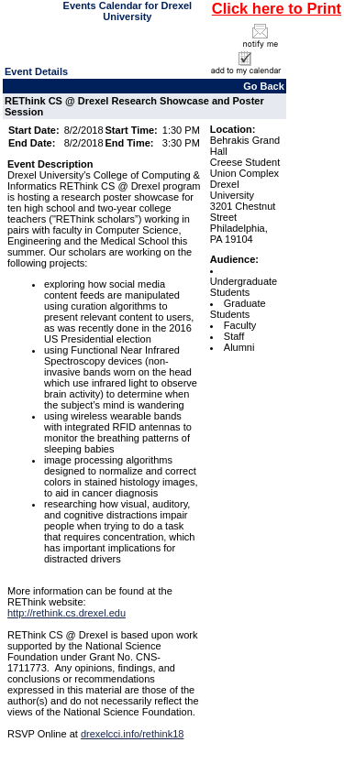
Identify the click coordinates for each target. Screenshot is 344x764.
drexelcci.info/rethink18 (132, 733)
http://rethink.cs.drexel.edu (66, 612)
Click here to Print (276, 8)
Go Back (263, 86)
